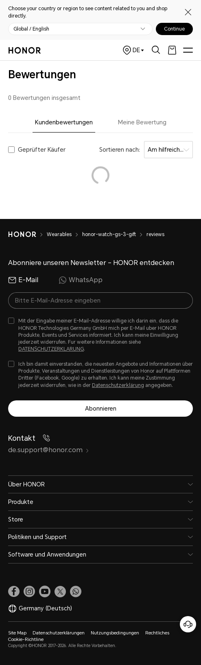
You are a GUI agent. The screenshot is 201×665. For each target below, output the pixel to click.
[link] (14, 591)
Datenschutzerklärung (118, 385)
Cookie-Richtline (26, 639)
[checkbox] (100, 335)
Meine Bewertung (142, 122)
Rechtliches (157, 633)
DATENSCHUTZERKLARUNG (51, 349)
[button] (75, 591)
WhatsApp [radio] (81, 280)
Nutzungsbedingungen (115, 633)
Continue (174, 29)
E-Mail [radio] (23, 280)
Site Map (17, 633)
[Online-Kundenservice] (188, 624)
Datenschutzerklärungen (59, 633)
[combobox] (168, 149)
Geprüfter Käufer (42, 149)
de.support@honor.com (48, 450)
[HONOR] (27, 234)
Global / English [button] (31, 29)
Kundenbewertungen (64, 122)
